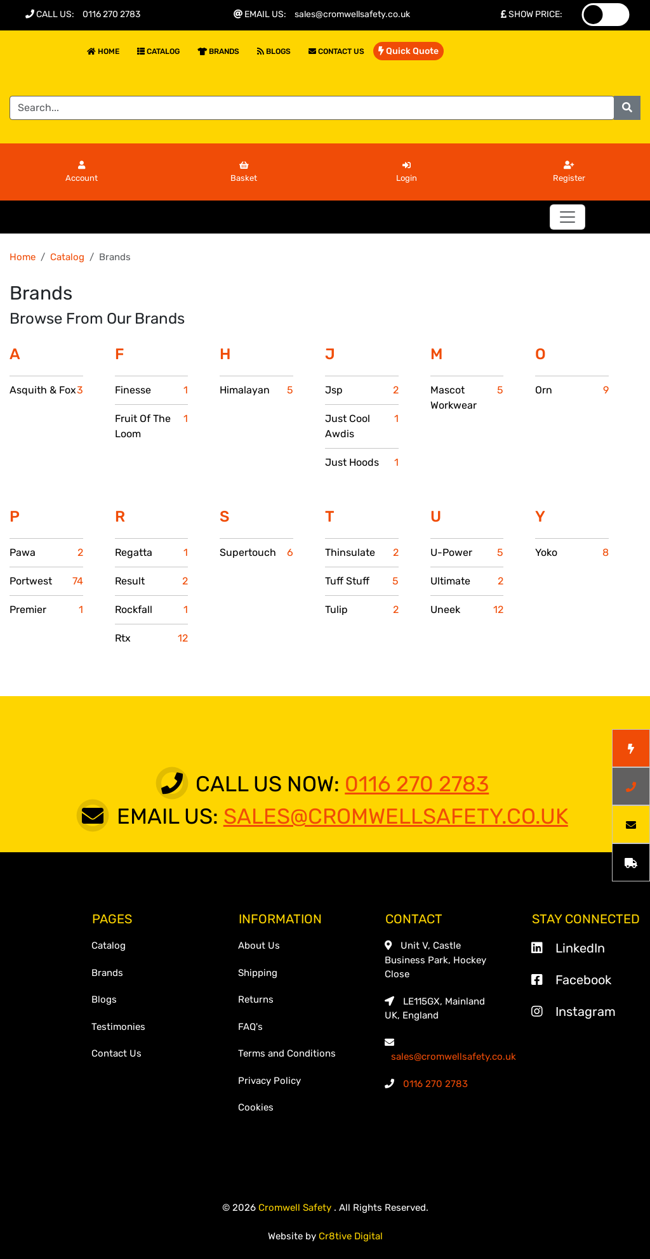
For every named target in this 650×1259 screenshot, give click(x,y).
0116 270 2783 (111, 14)
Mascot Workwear (467, 398)
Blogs (274, 51)
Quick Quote (408, 51)
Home (103, 51)
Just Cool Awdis (362, 426)
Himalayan (256, 390)
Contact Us (336, 51)
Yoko (572, 552)
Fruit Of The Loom (152, 426)
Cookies (256, 1107)
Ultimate (467, 581)
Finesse (152, 390)
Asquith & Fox (46, 390)
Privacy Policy (269, 1080)
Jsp (362, 390)
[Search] (312, 108)
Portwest (46, 581)
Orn (572, 390)
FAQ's (250, 1026)
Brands (218, 51)
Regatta (152, 552)
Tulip (362, 609)
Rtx (152, 638)
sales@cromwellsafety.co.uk (352, 14)
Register (569, 172)
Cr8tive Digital (351, 1236)
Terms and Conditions (287, 1053)
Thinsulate (362, 552)
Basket (243, 172)
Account (81, 172)
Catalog (158, 51)
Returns (256, 999)
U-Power (467, 552)
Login (406, 172)
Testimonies (118, 1026)
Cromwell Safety (296, 1207)
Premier (46, 609)
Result (152, 581)
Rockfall (152, 609)
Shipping (257, 973)
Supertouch (256, 552)
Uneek (467, 609)
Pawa (46, 552)
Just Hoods (362, 462)
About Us (259, 945)
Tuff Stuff (362, 581)
